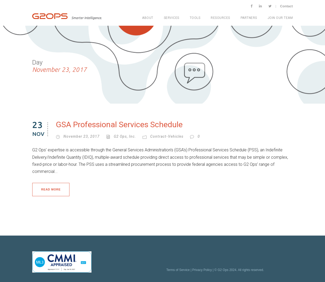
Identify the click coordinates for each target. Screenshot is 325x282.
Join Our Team (280, 18)
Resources (220, 18)
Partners (249, 18)
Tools (195, 18)
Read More (51, 189)
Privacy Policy (202, 270)
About (147, 18)
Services (171, 18)
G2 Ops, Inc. (125, 136)
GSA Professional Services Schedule (119, 124)
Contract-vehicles (166, 136)
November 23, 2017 (81, 136)
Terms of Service (177, 270)
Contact (286, 6)
